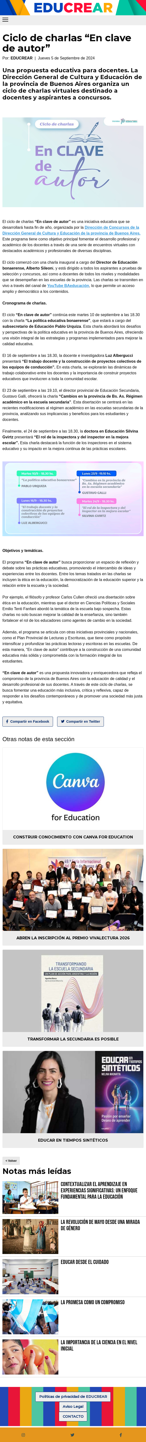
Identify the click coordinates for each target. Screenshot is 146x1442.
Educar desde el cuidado (85, 1262)
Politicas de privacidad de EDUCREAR (73, 1396)
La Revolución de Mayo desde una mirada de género (100, 1225)
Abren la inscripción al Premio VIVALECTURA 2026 (73, 938)
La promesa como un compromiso (93, 1302)
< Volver (11, 1161)
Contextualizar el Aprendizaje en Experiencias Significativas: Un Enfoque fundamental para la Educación (99, 1190)
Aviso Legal (73, 1406)
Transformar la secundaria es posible (73, 1039)
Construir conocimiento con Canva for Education (73, 837)
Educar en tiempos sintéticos (73, 1140)
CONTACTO (73, 1416)
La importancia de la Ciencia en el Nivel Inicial (99, 1345)
